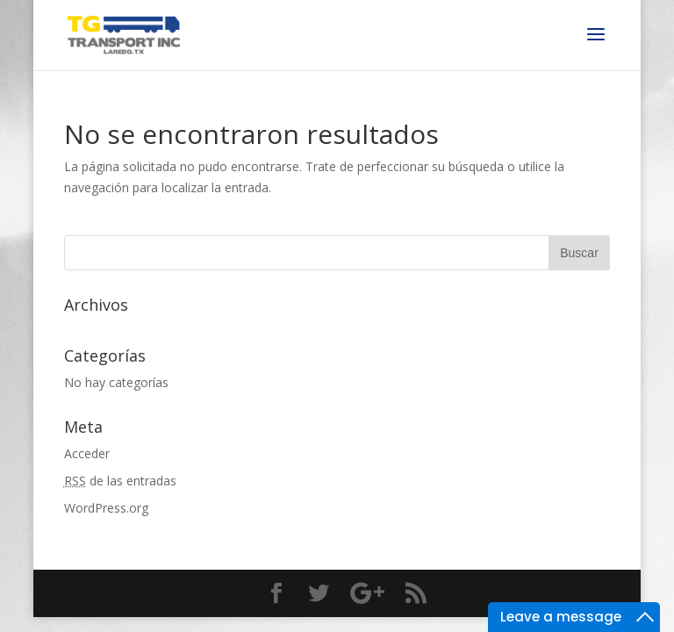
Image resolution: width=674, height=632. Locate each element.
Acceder (87, 453)
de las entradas (120, 480)
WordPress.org (106, 507)
